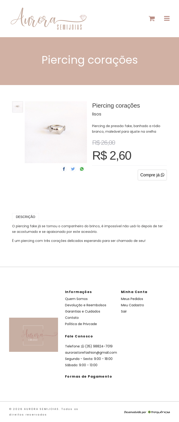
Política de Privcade (81, 324)
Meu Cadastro (132, 305)
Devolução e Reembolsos (85, 305)
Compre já (152, 175)
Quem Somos (76, 299)
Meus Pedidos (132, 299)
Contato (72, 317)
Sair (124, 311)
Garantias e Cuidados (82, 311)
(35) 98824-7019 (97, 346)
